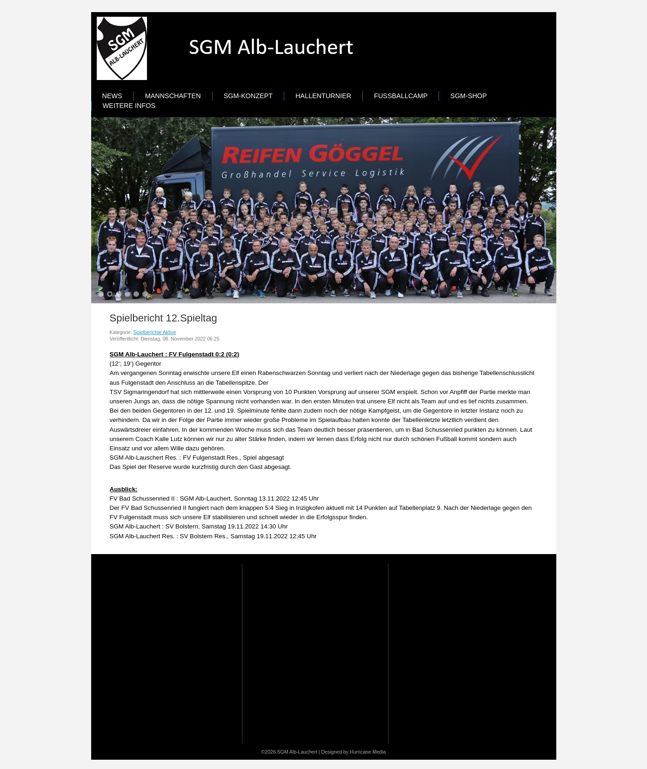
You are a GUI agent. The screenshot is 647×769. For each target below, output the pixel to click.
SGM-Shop (468, 96)
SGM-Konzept (248, 96)
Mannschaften (173, 96)
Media (379, 752)
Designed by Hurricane (346, 752)
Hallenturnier (323, 96)
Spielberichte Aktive (154, 332)
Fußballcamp (400, 96)
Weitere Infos (129, 105)
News (112, 96)
